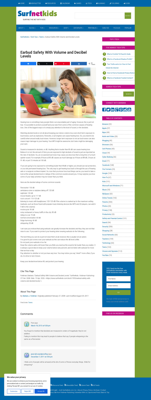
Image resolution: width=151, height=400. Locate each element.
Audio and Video (108, 136)
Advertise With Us (81, 392)
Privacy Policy (88, 390)
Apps (104, 132)
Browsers (105, 145)
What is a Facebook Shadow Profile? (119, 59)
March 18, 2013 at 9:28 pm (40, 326)
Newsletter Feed (71, 385)
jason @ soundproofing (39, 354)
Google (104, 173)
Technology (106, 243)
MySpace (105, 194)
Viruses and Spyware (110, 251)
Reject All (27, 391)
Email (104, 161)
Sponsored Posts (94, 392)
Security (105, 227)
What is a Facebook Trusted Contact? (120, 78)
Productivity (106, 214)
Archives (97, 390)
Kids (104, 182)
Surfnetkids (24, 37)
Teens (41, 37)
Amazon (105, 124)
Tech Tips (34, 37)
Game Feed (84, 385)
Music (104, 190)
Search (104, 222)
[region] (27, 385)
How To (105, 177)
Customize (13, 391)
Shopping (105, 231)
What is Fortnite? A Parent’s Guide (119, 54)
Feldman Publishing (67, 392)
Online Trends (107, 198)
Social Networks (108, 235)
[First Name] (118, 278)
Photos (105, 206)
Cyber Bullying (107, 157)
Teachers (105, 239)
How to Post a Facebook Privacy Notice (121, 73)
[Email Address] (118, 285)
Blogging (105, 141)
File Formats (106, 169)
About (80, 390)
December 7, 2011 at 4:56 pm (42, 357)
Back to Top (105, 392)
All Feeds (95, 385)
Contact (103, 390)
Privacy (105, 210)
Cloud (104, 153)
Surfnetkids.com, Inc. (70, 390)
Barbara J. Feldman (30, 296)
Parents (105, 202)
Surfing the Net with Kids (37, 13)
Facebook (105, 165)
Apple (104, 128)
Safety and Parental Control (112, 218)
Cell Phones (106, 149)
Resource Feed (56, 385)
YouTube (105, 255)
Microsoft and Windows (111, 186)
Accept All (41, 391)
